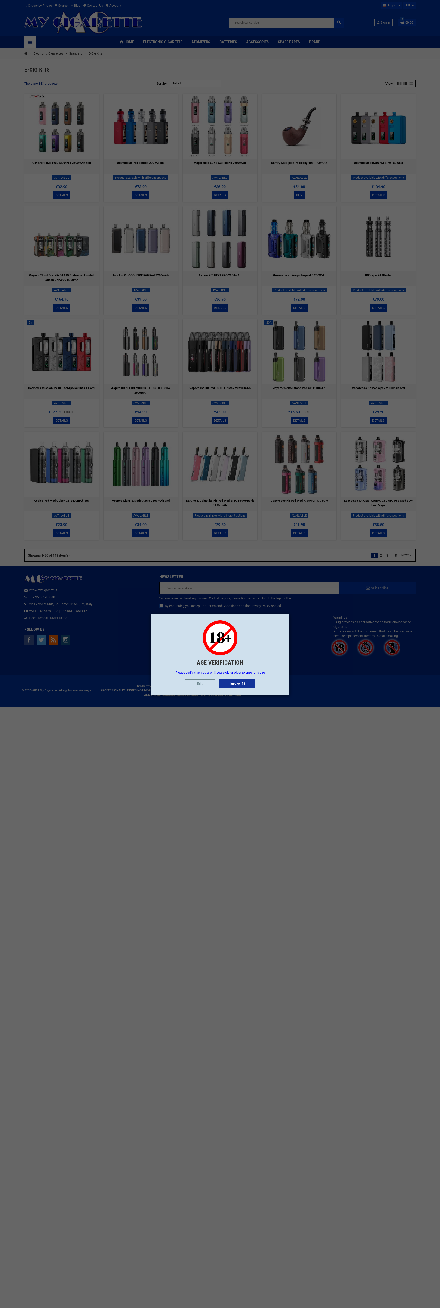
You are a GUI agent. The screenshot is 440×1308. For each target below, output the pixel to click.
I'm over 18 (237, 683)
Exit (200, 683)
